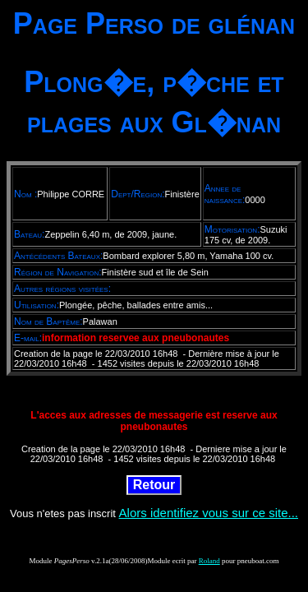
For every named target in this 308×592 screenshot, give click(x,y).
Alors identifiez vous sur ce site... (208, 513)
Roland (209, 561)
